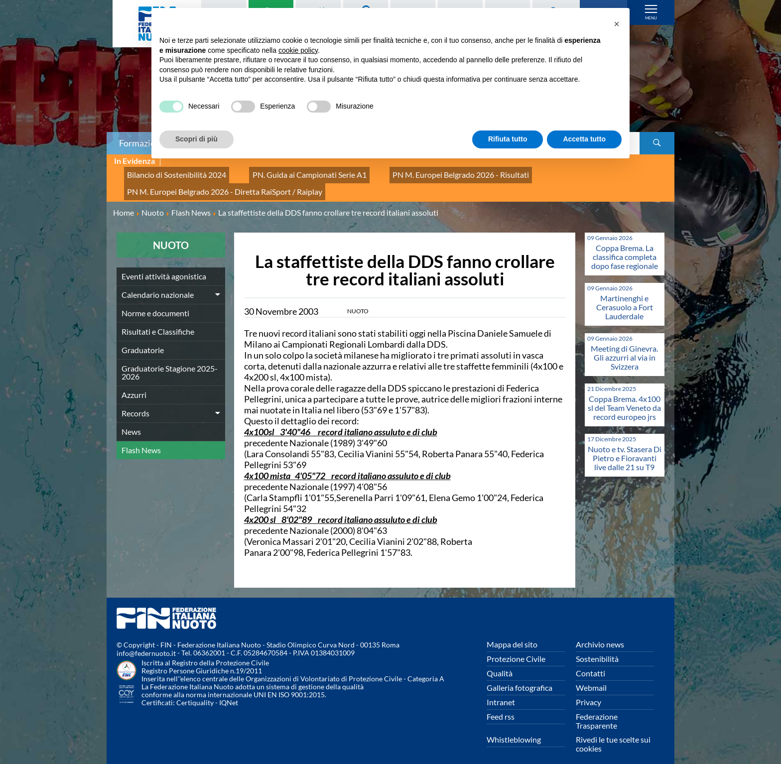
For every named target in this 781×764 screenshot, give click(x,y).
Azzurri (134, 383)
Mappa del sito (512, 632)
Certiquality (195, 691)
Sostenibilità (597, 647)
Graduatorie (143, 338)
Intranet (501, 690)
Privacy (588, 690)
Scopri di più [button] (196, 139)
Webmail (591, 676)
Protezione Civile (516, 647)
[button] (617, 24)
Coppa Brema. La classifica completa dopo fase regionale (624, 245)
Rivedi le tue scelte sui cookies (613, 732)
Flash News (141, 438)
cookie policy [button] (298, 50)
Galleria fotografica (519, 676)
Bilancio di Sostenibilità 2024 (169, 172)
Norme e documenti (155, 301)
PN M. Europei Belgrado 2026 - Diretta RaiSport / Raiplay (212, 183)
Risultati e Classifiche (158, 320)
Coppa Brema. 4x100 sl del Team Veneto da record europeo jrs (624, 396)
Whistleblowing (514, 728)
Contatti (590, 661)
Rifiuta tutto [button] (507, 139)
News (131, 420)
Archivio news (600, 632)
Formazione (142, 142)
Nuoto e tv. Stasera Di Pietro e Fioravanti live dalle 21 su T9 (624, 446)
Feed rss (501, 705)
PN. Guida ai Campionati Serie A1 (286, 172)
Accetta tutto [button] (584, 139)
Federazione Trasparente (597, 709)
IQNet (228, 691)
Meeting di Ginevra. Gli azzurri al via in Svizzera (624, 346)
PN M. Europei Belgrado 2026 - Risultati (419, 172)
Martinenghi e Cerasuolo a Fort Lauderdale (624, 295)
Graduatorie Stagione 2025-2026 (170, 361)
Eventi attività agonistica (164, 264)
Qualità (500, 661)
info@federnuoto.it (146, 642)
